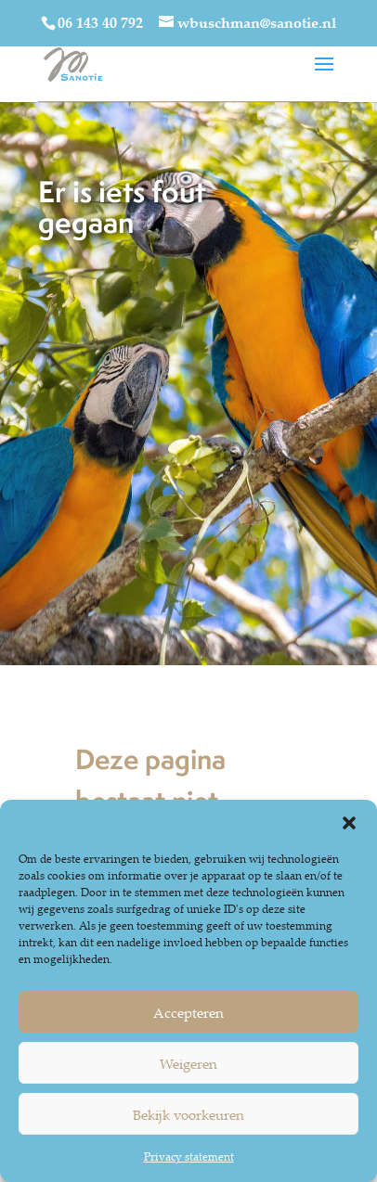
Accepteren (188, 1012)
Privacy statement (189, 1156)
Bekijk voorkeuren (188, 1114)
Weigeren (188, 1063)
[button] (349, 823)
